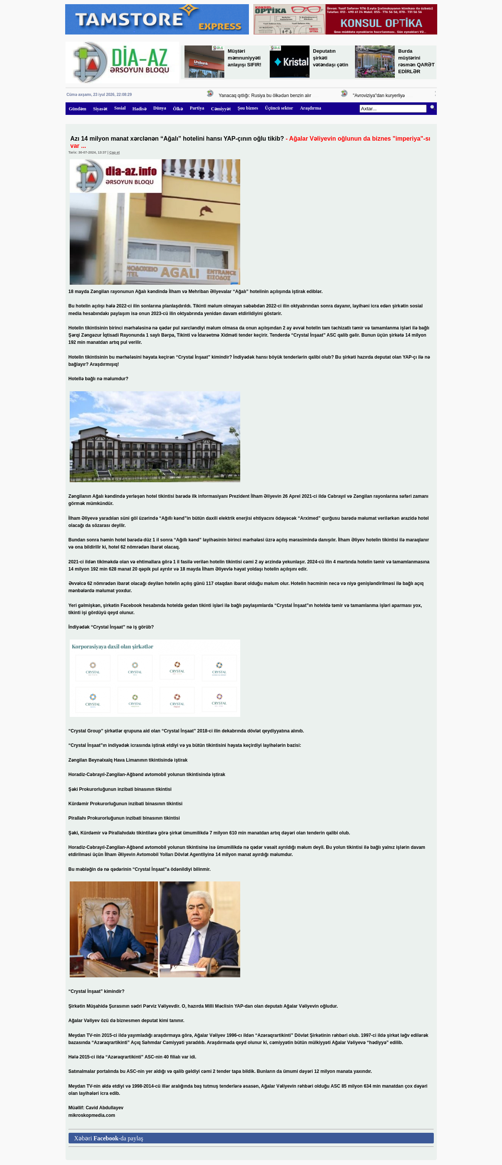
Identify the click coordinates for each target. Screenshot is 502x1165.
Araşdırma (310, 108)
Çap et (114, 152)
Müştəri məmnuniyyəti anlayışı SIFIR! (244, 57)
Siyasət (100, 108)
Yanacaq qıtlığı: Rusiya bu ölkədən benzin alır (267, 95)
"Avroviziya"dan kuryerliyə (381, 95)
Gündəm (77, 108)
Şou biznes (248, 108)
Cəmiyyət (221, 108)
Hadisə (140, 108)
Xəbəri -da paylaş (108, 1138)
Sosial (120, 108)
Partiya (197, 108)
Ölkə (178, 108)
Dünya (159, 108)
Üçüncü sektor (279, 108)
